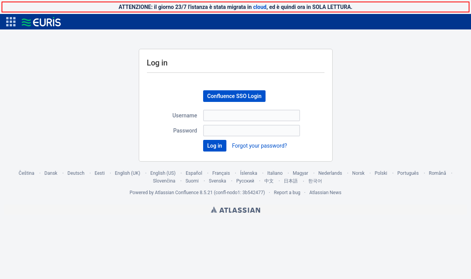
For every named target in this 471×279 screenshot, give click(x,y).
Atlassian (235, 210)
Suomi (191, 181)
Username (185, 115)
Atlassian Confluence (176, 192)
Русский (245, 181)
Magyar (300, 173)
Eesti (100, 173)
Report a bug (287, 192)
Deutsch (76, 173)
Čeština (26, 173)
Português (408, 173)
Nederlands (330, 173)
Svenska (217, 181)
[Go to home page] (41, 21)
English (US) (163, 173)
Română (437, 173)
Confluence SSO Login (234, 96)
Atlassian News (325, 192)
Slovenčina (164, 181)
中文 (269, 181)
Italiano (275, 173)
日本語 (291, 181)
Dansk (51, 173)
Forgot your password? (259, 146)
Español (194, 173)
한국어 (315, 181)
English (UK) (127, 173)
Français (221, 173)
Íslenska (248, 173)
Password (185, 130)
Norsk (358, 173)
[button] (11, 21)
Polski (380, 173)
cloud (260, 7)
